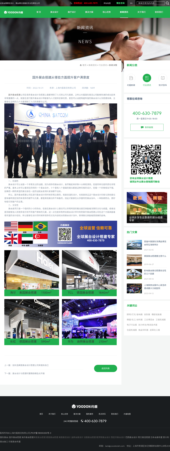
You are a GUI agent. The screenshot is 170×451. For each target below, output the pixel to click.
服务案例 (89, 414)
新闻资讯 (124, 12)
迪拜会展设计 (77, 437)
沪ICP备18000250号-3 (40, 433)
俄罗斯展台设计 (103, 437)
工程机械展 (161, 320)
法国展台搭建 (90, 437)
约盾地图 (127, 414)
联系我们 (159, 12)
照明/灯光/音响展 (135, 314)
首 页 (38, 12)
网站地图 (107, 3)
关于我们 (141, 12)
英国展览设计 (65, 437)
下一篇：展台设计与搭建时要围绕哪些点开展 (24, 373)
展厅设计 (72, 12)
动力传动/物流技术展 (147, 325)
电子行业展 (132, 325)
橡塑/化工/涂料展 (135, 320)
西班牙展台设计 (118, 437)
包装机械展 (132, 330)
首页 (84, 65)
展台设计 (54, 12)
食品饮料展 (143, 330)
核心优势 (107, 12)
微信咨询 (120, 3)
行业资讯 (103, 65)
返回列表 (106, 368)
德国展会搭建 (52, 437)
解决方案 (89, 12)
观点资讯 (102, 414)
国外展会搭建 (14, 95)
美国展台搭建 (40, 437)
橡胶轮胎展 (157, 314)
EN (131, 3)
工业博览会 (149, 320)
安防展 (147, 314)
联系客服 (147, 127)
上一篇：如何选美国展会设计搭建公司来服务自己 (26, 365)
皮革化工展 (155, 330)
